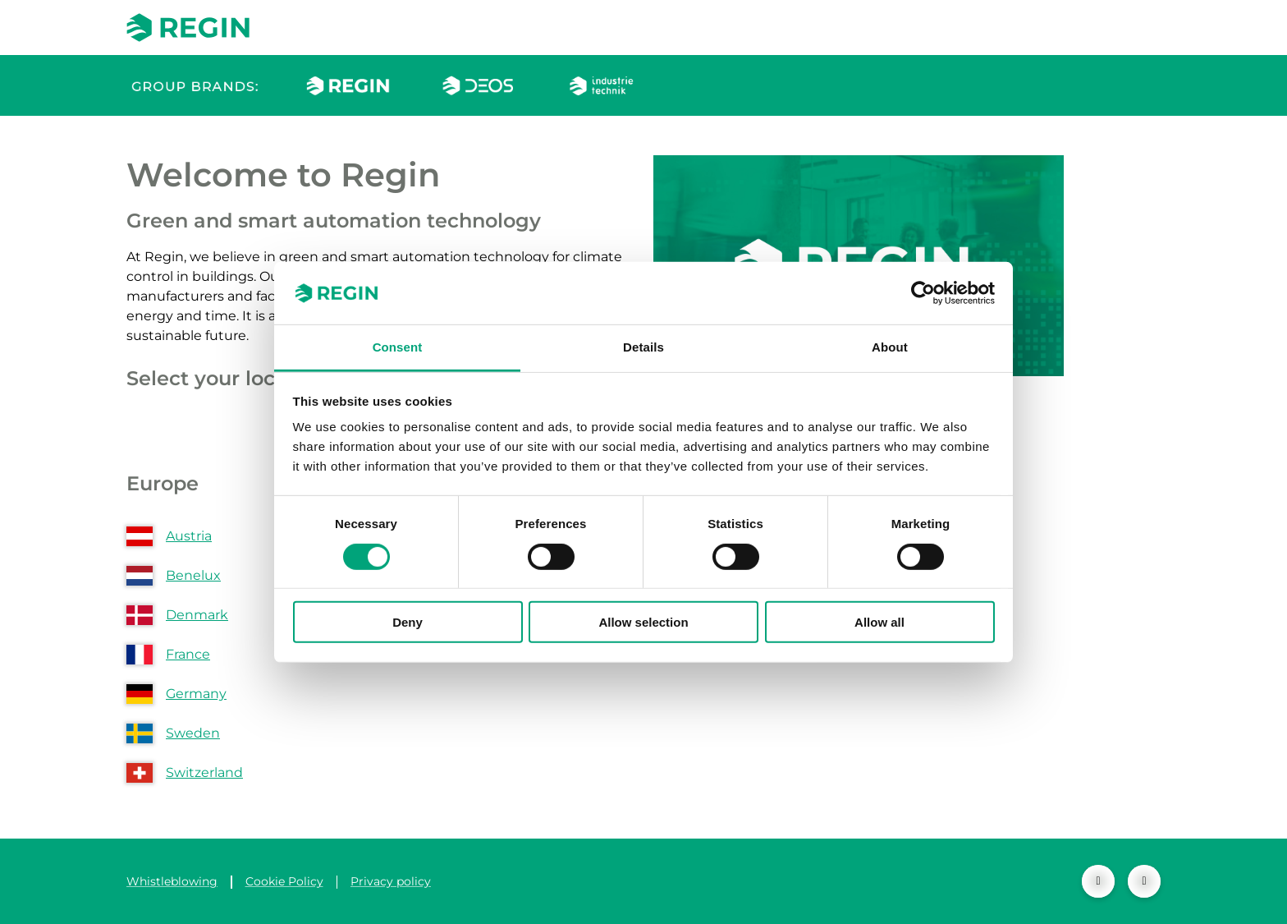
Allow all (879, 622)
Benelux (193, 575)
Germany (196, 693)
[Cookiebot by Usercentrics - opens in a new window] (923, 293)
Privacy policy (390, 881)
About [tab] (890, 347)
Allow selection (643, 622)
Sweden (193, 733)
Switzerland (204, 772)
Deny (407, 622)
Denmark (197, 615)
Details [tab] (643, 347)
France (188, 654)
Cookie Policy (284, 881)
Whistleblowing (172, 881)
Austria (189, 536)
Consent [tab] (398, 347)
